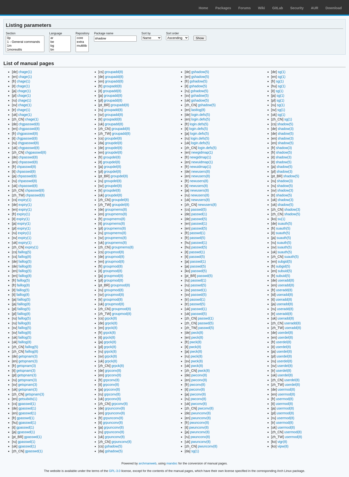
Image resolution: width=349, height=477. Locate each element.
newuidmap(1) (202, 162)
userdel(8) (285, 333)
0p (25, 38)
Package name (103, 33)
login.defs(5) (200, 115)
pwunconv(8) (201, 413)
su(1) (281, 219)
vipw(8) (283, 446)
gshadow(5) (113, 446)
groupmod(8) (114, 252)
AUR (314, 8)
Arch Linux (27, 7)
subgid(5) (285, 261)
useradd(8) (286, 280)
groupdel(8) (113, 138)
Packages (223, 8)
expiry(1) (24, 200)
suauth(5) (285, 223)
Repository (82, 33)
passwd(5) (199, 209)
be (60, 42)
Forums (244, 8)
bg (60, 46)
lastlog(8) (198, 110)
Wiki (261, 8)
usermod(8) (286, 389)
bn (60, 50)
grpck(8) (110, 318)
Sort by (146, 33)
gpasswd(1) (27, 404)
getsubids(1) (27, 399)
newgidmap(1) (202, 152)
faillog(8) (24, 257)
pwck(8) (197, 333)
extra (82, 42)
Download (333, 8)
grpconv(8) (113, 371)
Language (55, 33)
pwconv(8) (199, 375)
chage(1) (25, 72)
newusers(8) (200, 171)
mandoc (172, 463)
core (82, 38)
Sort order (172, 33)
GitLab (277, 8)
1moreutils (25, 50)
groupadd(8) (113, 72)
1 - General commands (25, 42)
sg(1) (195, 451)
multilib (82, 46)
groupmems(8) (116, 209)
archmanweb (147, 463)
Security (297, 8)
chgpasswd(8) (29, 124)
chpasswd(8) (28, 157)
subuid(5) (285, 271)
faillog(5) (24, 252)
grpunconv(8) (115, 408)
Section (11, 33)
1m (25, 46)
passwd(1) (199, 214)
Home (203, 8)
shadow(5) (285, 124)
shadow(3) (285, 129)
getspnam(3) (28, 356)
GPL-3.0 (114, 471)
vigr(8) (282, 442)
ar (60, 38)
